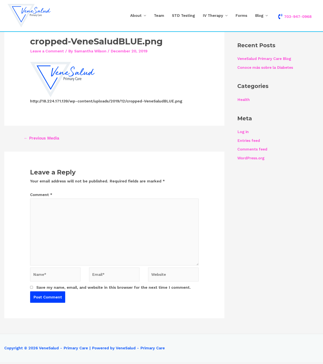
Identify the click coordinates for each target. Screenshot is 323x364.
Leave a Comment (47, 51)
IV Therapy (213, 15)
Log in (243, 131)
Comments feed (252, 149)
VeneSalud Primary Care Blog (265, 58)
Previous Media (42, 138)
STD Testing (183, 15)
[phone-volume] (295, 16)
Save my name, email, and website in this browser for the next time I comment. (113, 289)
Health (243, 99)
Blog (259, 15)
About (136, 15)
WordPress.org (251, 158)
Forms (241, 15)
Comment (41, 195)
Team (159, 15)
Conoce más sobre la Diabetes (266, 67)
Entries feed (249, 140)
